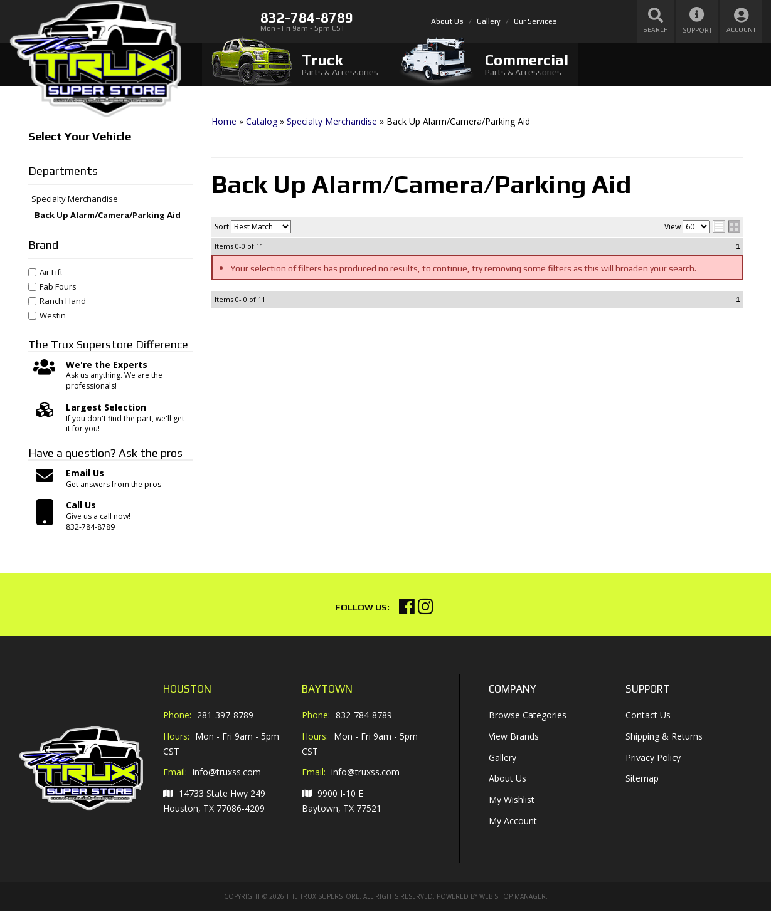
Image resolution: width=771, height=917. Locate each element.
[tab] (295, 64)
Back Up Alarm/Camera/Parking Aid (108, 221)
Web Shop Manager (512, 902)
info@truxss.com (227, 778)
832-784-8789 (364, 721)
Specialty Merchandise (74, 206)
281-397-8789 (225, 721)
